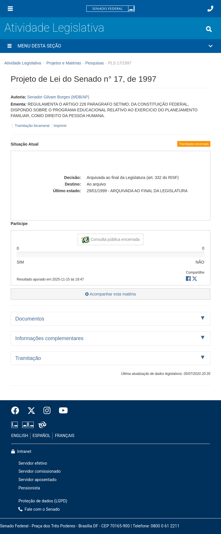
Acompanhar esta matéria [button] (110, 294)
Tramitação (28, 358)
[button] (110, 46)
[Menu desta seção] (9, 46)
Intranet (21, 451)
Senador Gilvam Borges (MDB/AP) (58, 97)
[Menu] (10, 9)
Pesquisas (94, 63)
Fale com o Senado (39, 509)
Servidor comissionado (39, 471)
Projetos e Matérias (63, 63)
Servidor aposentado (37, 479)
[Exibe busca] (209, 29)
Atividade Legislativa (54, 28)
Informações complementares (49, 338)
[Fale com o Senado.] (210, 9)
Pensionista (29, 488)
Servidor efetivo (32, 463)
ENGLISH (19, 435)
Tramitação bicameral (32, 126)
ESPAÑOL (41, 435)
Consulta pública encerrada (110, 239)
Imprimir (60, 126)
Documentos (29, 319)
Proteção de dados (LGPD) (42, 501)
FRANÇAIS (65, 435)
